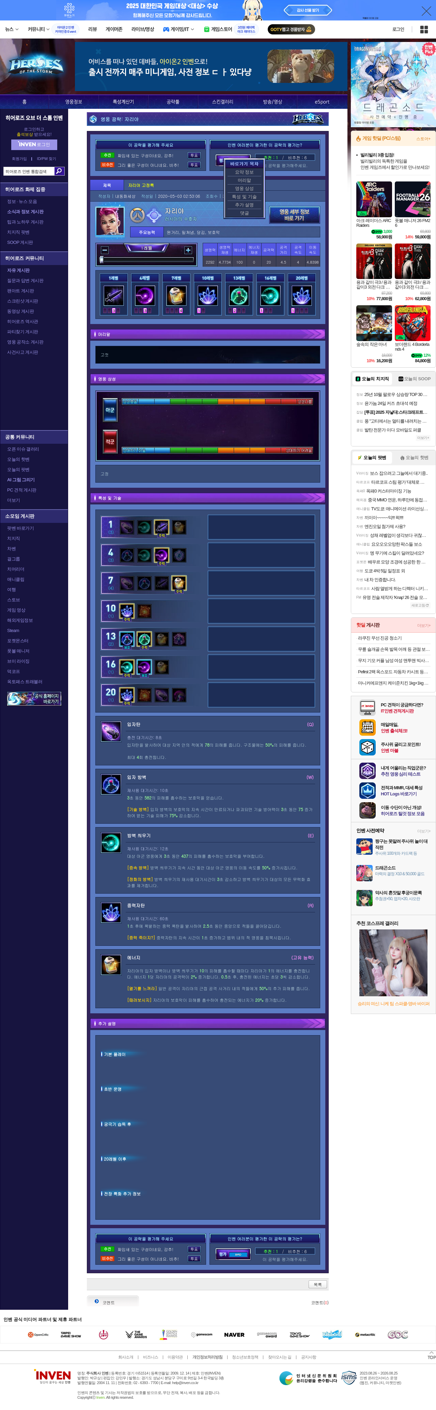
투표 (194, 155)
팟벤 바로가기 (20, 528)
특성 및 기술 (244, 196)
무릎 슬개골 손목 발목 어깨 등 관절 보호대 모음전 (394, 649)
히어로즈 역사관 (22, 321)
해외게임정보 (20, 620)
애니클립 (15, 579)
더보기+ (423, 438)
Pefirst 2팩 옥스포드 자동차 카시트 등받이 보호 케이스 (394, 671)
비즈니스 (150, 1357)
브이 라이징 (18, 661)
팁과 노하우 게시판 (25, 222)
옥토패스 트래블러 (24, 681)
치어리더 (15, 569)
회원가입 (19, 159)
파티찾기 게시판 (22, 331)
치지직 (13, 538)
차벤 (11, 548)
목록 (318, 1284)
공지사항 (308, 1357)
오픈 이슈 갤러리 (23, 449)
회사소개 (125, 1357)
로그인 (398, 29)
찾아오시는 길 (279, 1357)
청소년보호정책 (245, 1357)
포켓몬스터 (18, 640)
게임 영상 (16, 610)
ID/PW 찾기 (47, 159)
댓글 (244, 213)
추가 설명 (244, 204)
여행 (11, 589)
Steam (13, 630)
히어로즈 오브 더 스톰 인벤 (34, 117)
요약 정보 (244, 172)
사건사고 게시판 (22, 352)
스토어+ (423, 138)
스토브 (13, 600)
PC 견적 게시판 (21, 490)
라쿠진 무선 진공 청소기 (380, 638)
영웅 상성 (244, 188)
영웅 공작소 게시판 (25, 342)
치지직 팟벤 (18, 232)
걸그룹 (13, 559)
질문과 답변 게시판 (25, 280)
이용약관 (175, 1357)
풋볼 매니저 (18, 651)
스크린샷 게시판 (22, 301)
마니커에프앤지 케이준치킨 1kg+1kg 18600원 (394, 683)
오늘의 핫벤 (18, 459)
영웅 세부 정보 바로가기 (294, 215)
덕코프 (13, 671)
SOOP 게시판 (20, 242)
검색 (59, 171)
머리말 (244, 180)
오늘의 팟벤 (18, 469)
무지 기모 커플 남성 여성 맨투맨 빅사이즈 (394, 660)
